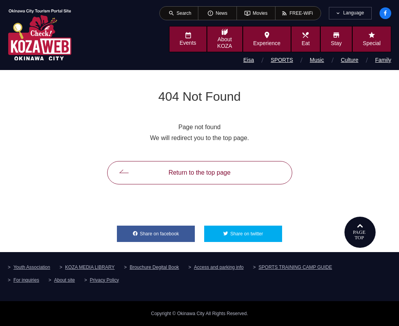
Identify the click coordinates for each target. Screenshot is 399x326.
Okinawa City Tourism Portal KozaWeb (40, 34)
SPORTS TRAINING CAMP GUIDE (295, 267)
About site (64, 280)
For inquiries (26, 280)
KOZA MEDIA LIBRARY (90, 267)
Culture (349, 60)
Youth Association (31, 267)
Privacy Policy (104, 280)
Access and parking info (219, 267)
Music (317, 60)
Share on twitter (256, 231)
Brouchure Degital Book (154, 267)
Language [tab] (353, 13)
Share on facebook (167, 231)
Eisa (249, 60)
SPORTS (282, 60)
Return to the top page (199, 172)
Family (383, 60)
